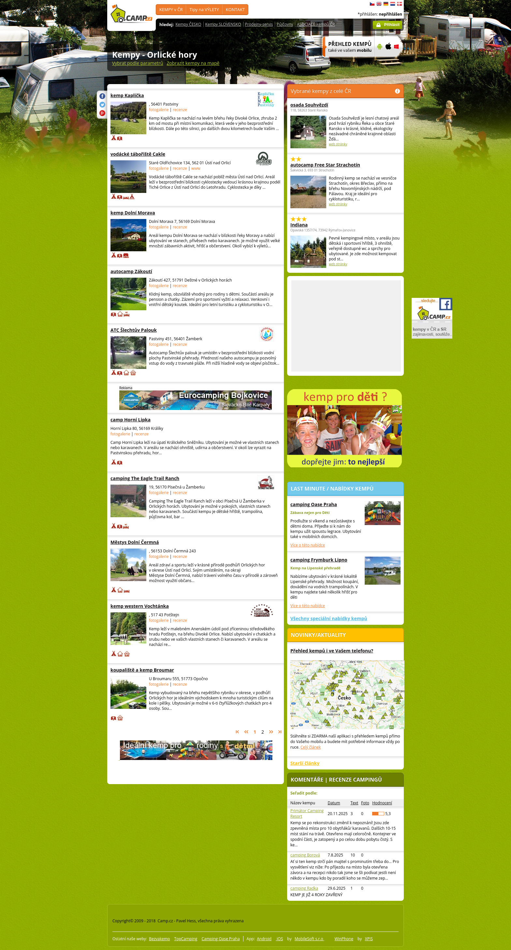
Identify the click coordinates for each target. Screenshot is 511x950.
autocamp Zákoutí (150, 271)
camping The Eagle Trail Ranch (174, 478)
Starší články (304, 763)
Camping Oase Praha (220, 939)
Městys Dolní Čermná (150, 542)
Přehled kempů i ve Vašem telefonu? (331, 651)
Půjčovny (285, 24)
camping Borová (305, 855)
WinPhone (344, 939)
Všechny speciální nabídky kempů (328, 618)
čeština (372, 4)
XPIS (369, 939)
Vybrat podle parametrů (137, 63)
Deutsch (385, 4)
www (195, 168)
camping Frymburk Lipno (318, 560)
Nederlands (392, 4)
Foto (365, 803)
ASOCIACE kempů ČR (316, 24)
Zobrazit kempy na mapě (193, 63)
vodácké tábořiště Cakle (174, 154)
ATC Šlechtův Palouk (174, 330)
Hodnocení (382, 803)
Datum (334, 803)
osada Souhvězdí (309, 105)
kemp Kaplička (174, 95)
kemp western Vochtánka (174, 606)
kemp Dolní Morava (150, 213)
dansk (399, 4)
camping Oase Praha (313, 504)
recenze (180, 109)
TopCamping (185, 939)
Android (264, 939)
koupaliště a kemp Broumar (150, 670)
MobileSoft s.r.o (309, 939)
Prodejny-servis (259, 24)
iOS (279, 939)
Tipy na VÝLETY (204, 9)
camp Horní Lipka (150, 420)
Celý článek (310, 747)
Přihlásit (392, 24)
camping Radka (304, 888)
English (379, 4)
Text (354, 803)
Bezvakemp (159, 939)
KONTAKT (235, 9)
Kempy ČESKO (188, 24)
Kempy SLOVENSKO (223, 24)
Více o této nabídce (307, 545)
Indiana (299, 225)
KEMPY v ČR (170, 9)
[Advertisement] (431, 196)
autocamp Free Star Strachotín (325, 165)
